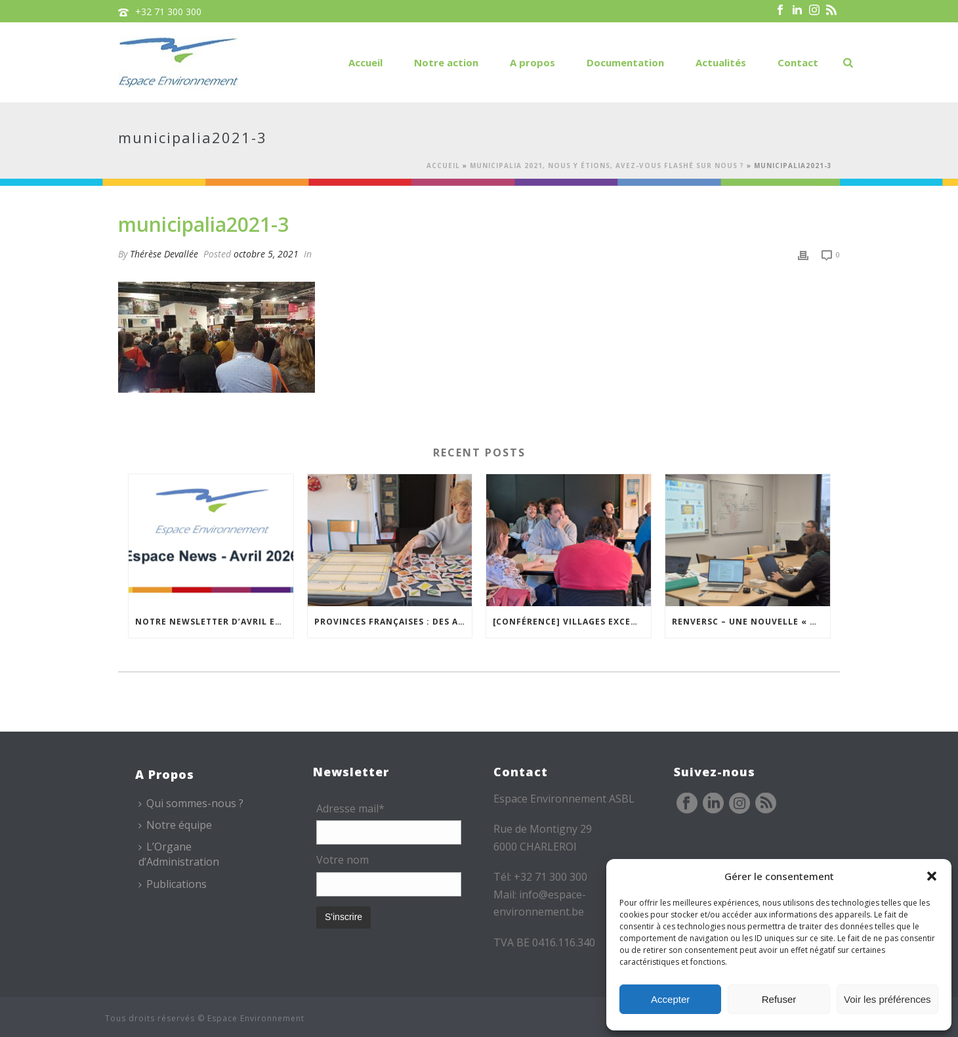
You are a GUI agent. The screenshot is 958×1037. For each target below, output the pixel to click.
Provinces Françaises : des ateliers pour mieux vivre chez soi (393, 621)
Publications (172, 884)
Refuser (779, 999)
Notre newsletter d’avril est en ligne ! (214, 621)
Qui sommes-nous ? (190, 803)
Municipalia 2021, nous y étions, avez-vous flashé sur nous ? (607, 165)
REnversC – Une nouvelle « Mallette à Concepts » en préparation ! (751, 621)
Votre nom (342, 859)
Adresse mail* (350, 808)
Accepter (670, 999)
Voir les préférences (887, 999)
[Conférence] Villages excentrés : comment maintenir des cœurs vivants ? (572, 621)
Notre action (446, 62)
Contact (798, 62)
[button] (931, 876)
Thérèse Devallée (164, 254)
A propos (532, 62)
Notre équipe (175, 825)
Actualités (721, 62)
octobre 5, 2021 (266, 254)
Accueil (365, 62)
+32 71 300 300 (168, 11)
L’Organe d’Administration (178, 854)
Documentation (625, 62)
